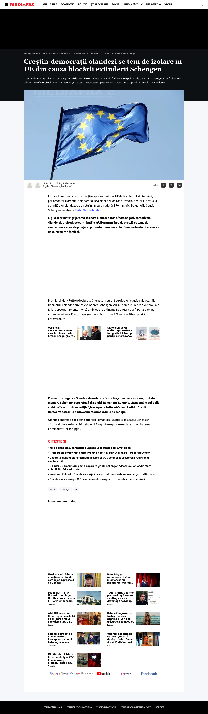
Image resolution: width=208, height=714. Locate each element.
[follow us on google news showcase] (81, 674)
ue (76, 489)
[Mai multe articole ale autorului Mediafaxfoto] (37, 185)
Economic (68, 4)
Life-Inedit (131, 4)
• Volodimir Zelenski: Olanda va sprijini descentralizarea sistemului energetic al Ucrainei (102, 474)
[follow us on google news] (59, 674)
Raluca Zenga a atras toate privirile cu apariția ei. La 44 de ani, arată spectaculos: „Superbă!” (121, 617)
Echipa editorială (53, 707)
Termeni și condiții (106, 707)
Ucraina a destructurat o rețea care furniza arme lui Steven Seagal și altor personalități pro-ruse (61, 332)
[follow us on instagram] (126, 674)
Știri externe (99, 4)
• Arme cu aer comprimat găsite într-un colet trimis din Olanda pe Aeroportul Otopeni (99, 452)
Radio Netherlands (87, 210)
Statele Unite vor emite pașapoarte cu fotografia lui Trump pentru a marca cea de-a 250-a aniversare (120, 332)
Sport (168, 4)
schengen (65, 489)
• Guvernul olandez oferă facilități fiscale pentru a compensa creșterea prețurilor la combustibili (98, 459)
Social (116, 4)
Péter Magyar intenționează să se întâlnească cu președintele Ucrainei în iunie (120, 578)
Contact (159, 707)
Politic (82, 4)
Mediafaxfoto (68, 186)
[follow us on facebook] (149, 674)
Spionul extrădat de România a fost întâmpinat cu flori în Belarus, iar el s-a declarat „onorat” (60, 638)
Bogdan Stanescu (51, 186)
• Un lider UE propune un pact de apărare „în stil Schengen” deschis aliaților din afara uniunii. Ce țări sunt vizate (99, 468)
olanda (53, 489)
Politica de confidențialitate (136, 707)
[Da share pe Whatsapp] (179, 185)
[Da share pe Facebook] (163, 185)
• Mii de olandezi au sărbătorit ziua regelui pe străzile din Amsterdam (89, 447)
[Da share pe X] (171, 185)
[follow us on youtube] (104, 674)
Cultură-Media (151, 4)
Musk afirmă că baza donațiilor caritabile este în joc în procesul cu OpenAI (61, 578)
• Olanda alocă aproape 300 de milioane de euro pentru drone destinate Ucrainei (96, 479)
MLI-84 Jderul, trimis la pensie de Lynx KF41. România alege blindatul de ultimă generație (61, 658)
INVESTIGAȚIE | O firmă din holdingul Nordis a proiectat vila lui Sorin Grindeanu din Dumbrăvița (61, 597)
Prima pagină (30, 53)
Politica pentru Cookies (79, 707)
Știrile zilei (50, 4)
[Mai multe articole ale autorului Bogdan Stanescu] (29, 185)
